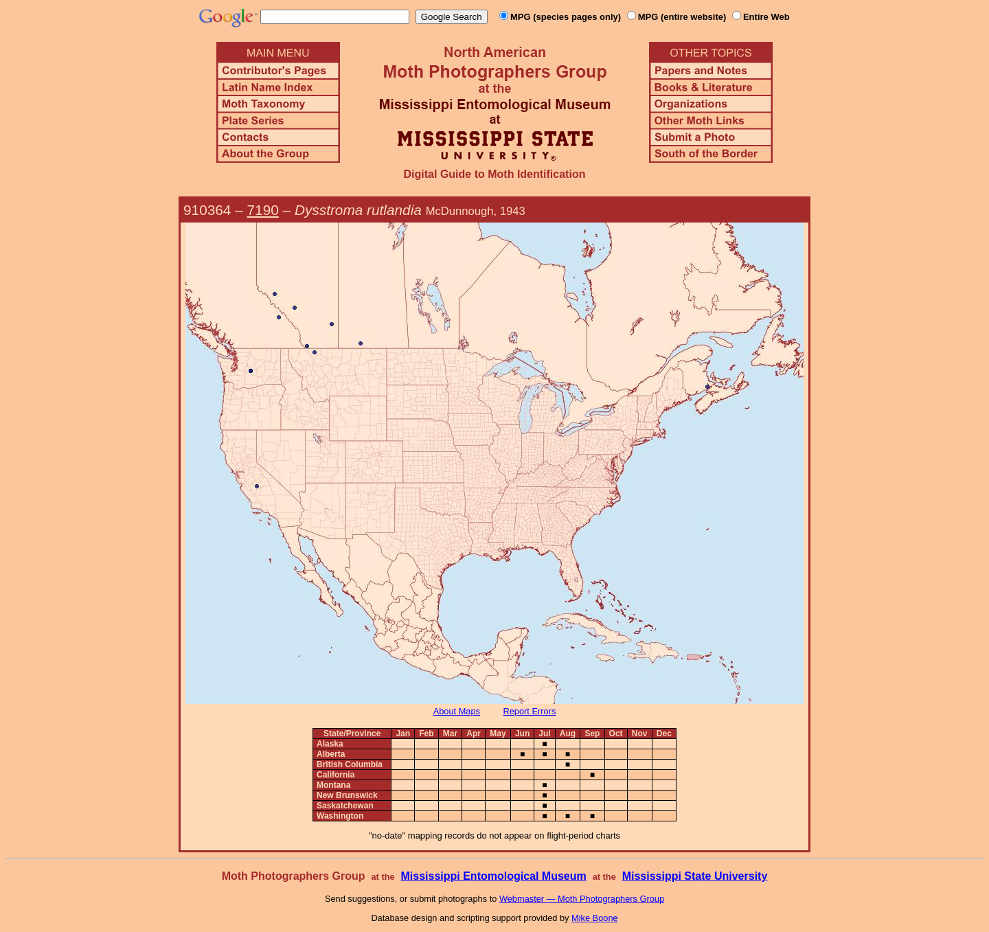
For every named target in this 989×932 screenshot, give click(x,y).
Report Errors (529, 711)
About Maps (456, 711)
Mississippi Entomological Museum (493, 876)
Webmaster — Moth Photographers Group (581, 899)
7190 (263, 210)
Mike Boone (594, 918)
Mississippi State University (695, 876)
